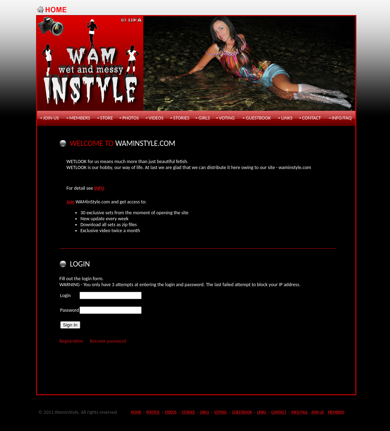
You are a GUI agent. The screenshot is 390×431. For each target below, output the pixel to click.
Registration (71, 341)
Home (136, 412)
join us (51, 118)
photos (130, 118)
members (79, 118)
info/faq (342, 118)
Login (65, 295)
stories (181, 118)
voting (227, 118)
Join (71, 202)
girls (204, 118)
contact (311, 118)
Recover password (108, 341)
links (287, 118)
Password (69, 310)
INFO (99, 188)
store (106, 118)
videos (156, 118)
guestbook (258, 118)
